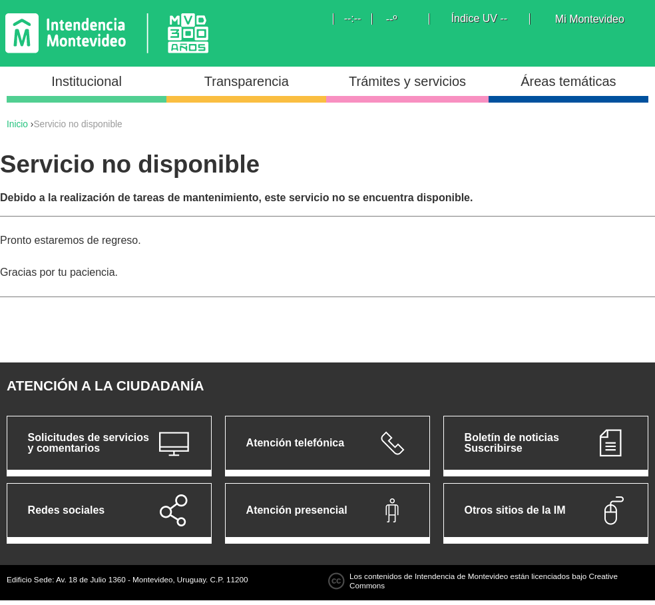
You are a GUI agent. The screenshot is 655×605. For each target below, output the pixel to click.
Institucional (86, 81)
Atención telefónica (295, 443)
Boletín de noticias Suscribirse (512, 443)
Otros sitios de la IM (515, 510)
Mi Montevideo (589, 19)
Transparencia (246, 81)
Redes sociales (66, 510)
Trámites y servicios (407, 81)
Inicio (17, 124)
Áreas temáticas (568, 81)
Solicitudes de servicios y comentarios (88, 443)
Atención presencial (296, 510)
